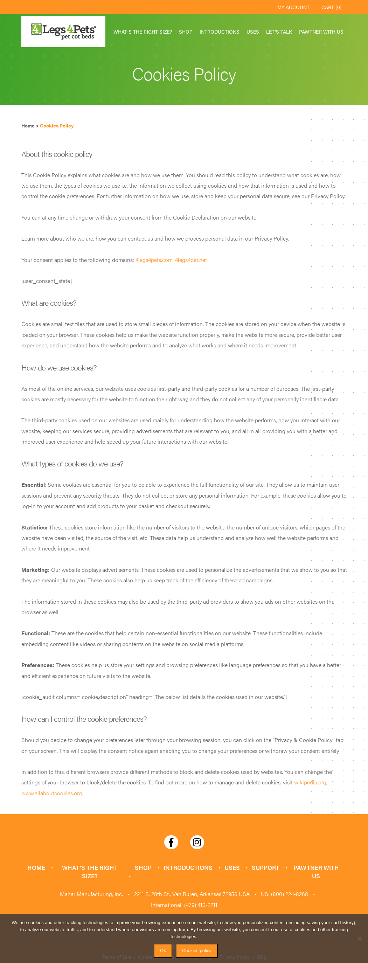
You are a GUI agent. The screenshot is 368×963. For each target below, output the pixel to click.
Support (263, 867)
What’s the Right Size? (142, 31)
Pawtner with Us (321, 31)
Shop (186, 31)
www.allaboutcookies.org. (52, 793)
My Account (293, 7)
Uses (253, 31)
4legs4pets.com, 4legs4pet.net (171, 260)
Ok (163, 950)
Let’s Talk (279, 31)
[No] (359, 938)
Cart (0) (331, 7)
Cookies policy (196, 950)
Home (37, 867)
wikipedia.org (310, 782)
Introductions (219, 31)
